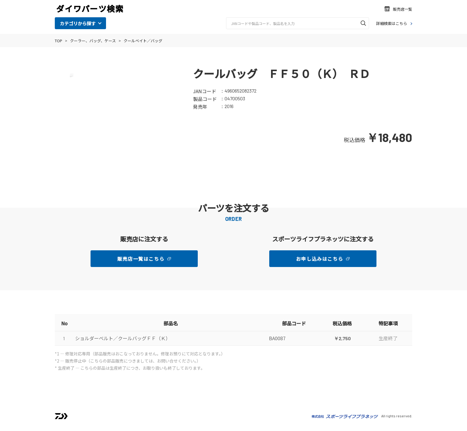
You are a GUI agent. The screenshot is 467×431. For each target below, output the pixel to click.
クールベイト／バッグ (143, 40)
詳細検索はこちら (391, 23)
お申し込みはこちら (319, 258)
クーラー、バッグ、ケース (93, 40)
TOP (58, 40)
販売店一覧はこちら (140, 258)
